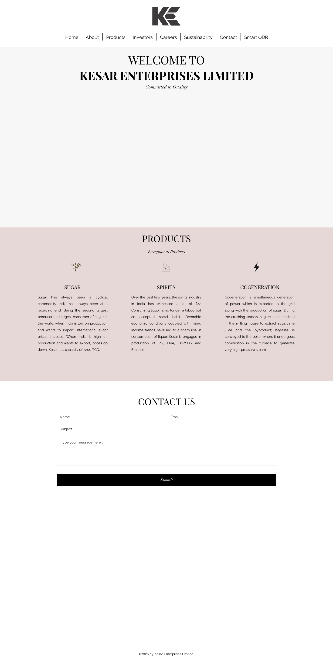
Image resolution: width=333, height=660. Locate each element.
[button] (116, 37)
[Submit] (166, 480)
